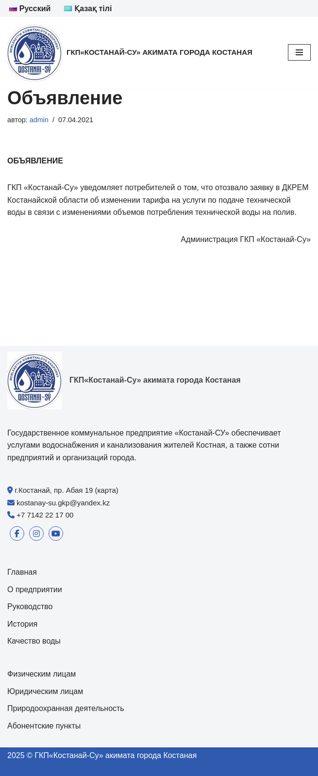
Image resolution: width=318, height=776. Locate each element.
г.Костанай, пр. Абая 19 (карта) (66, 490)
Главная (22, 572)
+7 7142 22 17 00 (45, 515)
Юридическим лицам (45, 691)
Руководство (30, 606)
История (22, 624)
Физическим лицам (41, 674)
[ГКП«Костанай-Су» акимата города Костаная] (129, 52)
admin (39, 120)
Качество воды (34, 641)
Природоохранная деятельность (65, 708)
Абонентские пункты (44, 726)
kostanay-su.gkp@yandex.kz (63, 503)
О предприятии (34, 589)
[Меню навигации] (299, 52)
